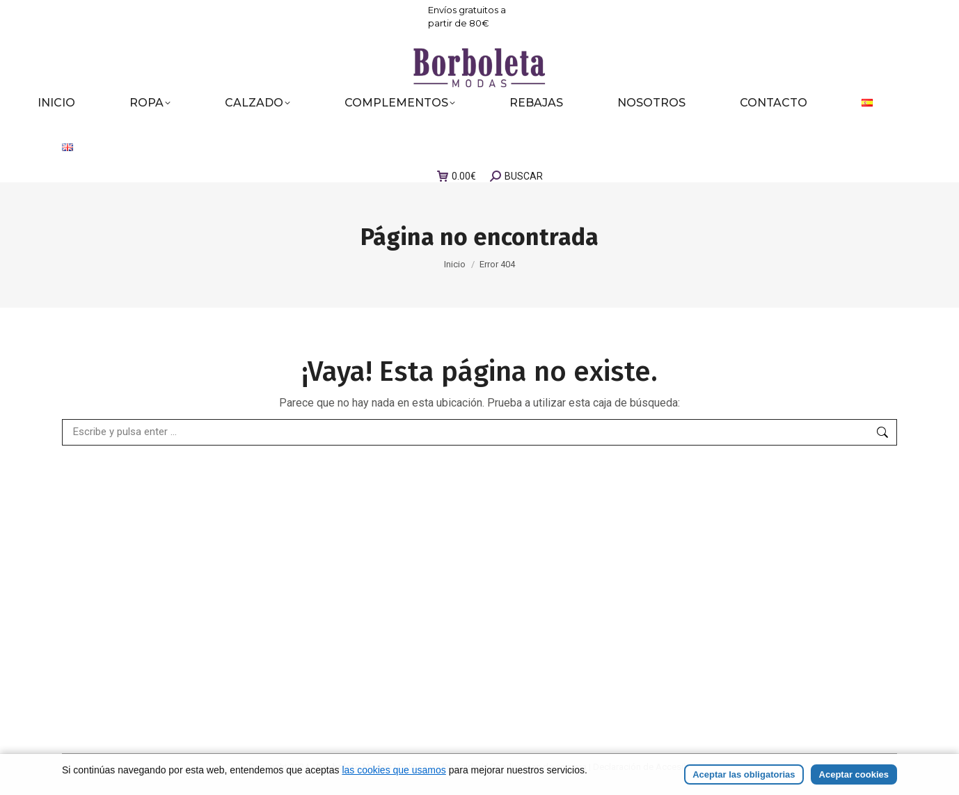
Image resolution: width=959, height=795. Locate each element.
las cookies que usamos (393, 770)
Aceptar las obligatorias (743, 774)
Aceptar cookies (854, 774)
